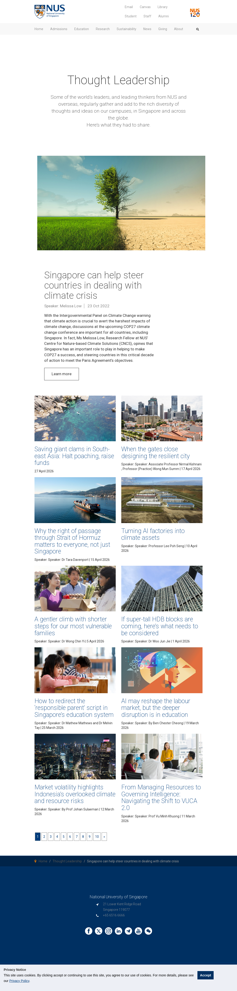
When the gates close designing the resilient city (155, 452)
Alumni (163, 16)
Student (131, 16)
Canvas (145, 7)
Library (163, 7)
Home (43, 861)
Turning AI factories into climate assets (153, 534)
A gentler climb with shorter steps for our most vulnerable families (73, 626)
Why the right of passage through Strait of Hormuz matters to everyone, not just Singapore (72, 541)
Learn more (62, 374)
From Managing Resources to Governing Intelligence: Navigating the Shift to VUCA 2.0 (161, 798)
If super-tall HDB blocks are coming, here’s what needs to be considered (159, 626)
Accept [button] (205, 975)
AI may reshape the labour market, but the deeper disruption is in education (155, 707)
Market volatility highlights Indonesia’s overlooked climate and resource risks (74, 794)
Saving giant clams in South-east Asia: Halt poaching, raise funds (74, 456)
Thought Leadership (67, 861)
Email (129, 7)
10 (97, 837)
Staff (147, 16)
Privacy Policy (19, 981)
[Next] (104, 837)
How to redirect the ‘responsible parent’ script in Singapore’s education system (74, 707)
